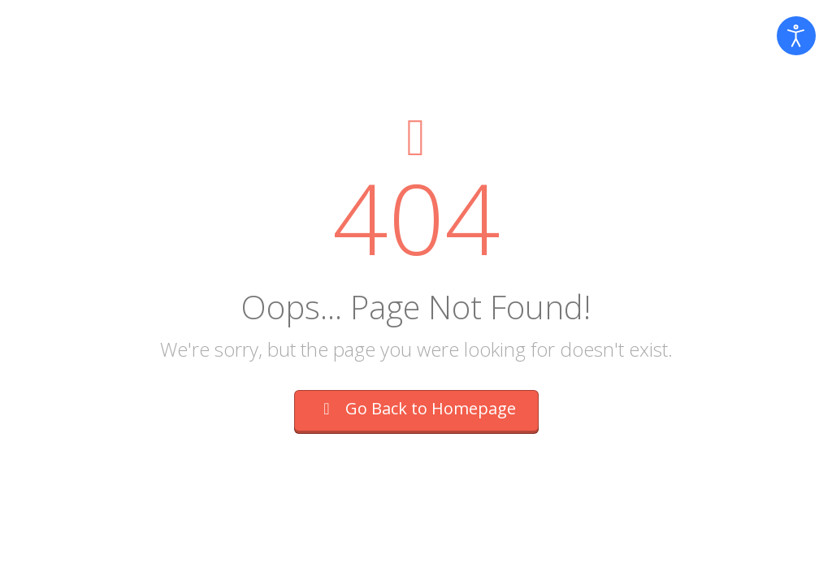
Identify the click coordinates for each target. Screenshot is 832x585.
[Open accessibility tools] (796, 35)
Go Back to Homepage (416, 408)
